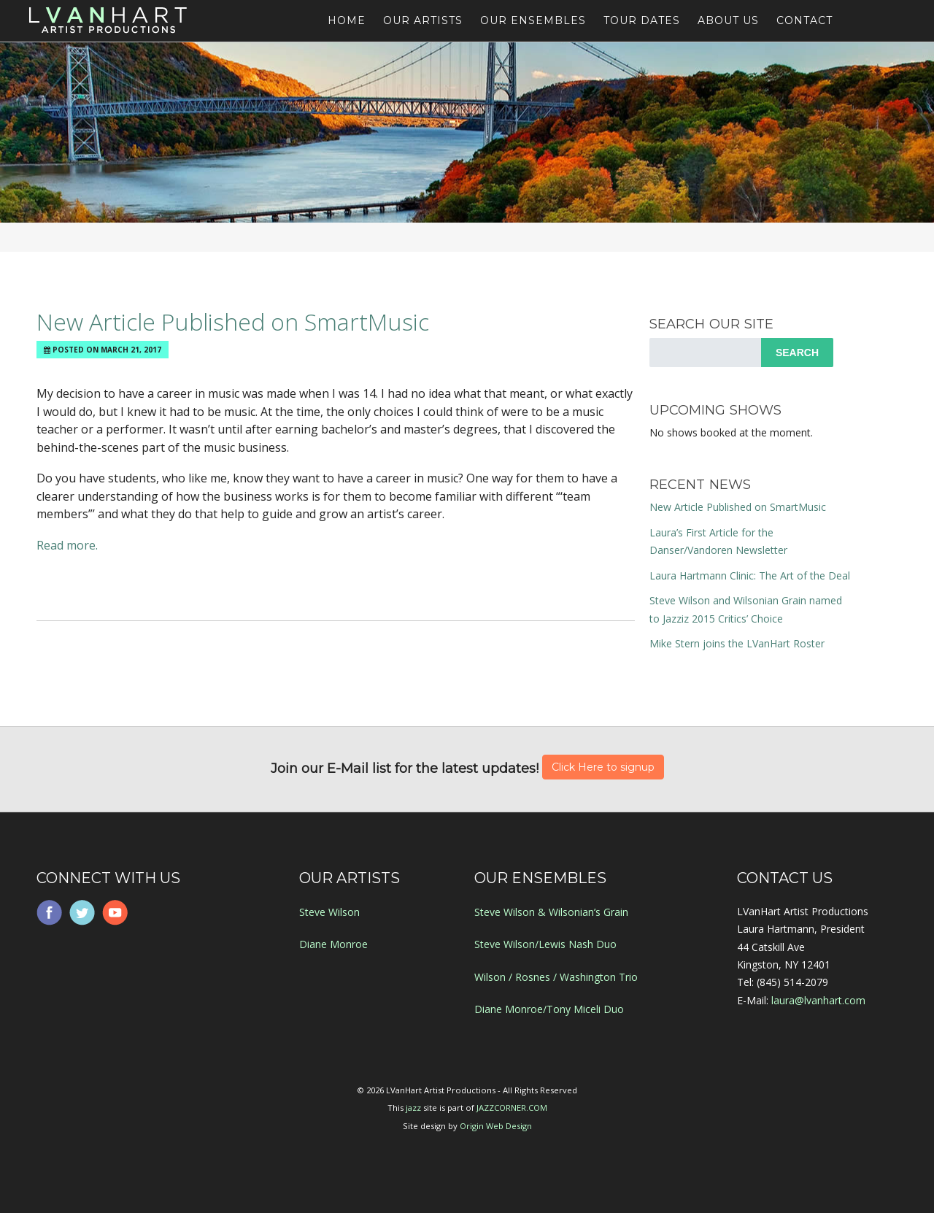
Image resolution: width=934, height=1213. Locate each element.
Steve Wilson (329, 912)
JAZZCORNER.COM (511, 1107)
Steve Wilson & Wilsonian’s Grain (551, 912)
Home (347, 20)
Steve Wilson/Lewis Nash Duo (545, 944)
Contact (804, 20)
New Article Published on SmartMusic (232, 321)
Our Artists (423, 20)
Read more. (67, 545)
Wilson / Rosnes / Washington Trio (556, 977)
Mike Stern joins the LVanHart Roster (737, 643)
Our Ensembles (533, 20)
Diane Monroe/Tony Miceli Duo (549, 1009)
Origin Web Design (496, 1125)
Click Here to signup (603, 767)
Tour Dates (641, 20)
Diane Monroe (333, 944)
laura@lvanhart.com (818, 1000)
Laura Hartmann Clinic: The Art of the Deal (749, 575)
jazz (413, 1107)
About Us (728, 20)
